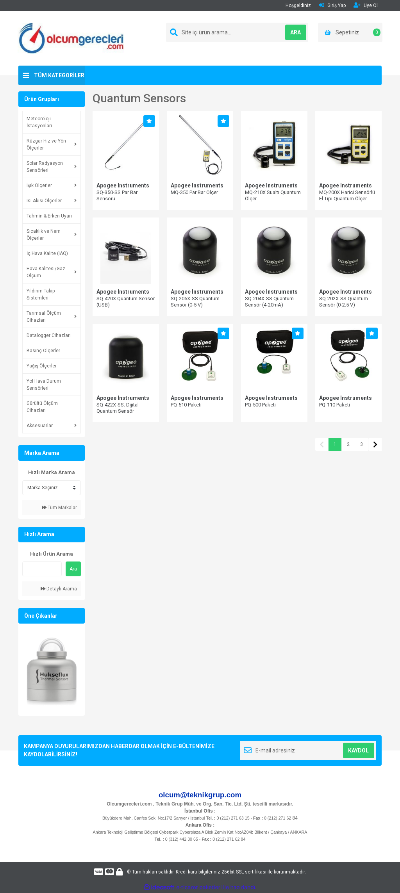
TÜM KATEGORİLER (59, 75)
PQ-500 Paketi (260, 405)
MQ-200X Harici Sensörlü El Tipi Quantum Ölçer (347, 195)
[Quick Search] (42, 568)
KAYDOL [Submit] (358, 750)
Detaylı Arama (59, 589)
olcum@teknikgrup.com (200, 795)
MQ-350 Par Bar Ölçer (194, 192)
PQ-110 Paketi (334, 405)
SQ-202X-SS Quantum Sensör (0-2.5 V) (343, 302)
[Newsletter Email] (308, 750)
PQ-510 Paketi (186, 405)
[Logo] (71, 38)
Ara (73, 569)
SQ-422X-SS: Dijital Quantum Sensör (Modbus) (117, 411)
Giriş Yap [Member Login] (332, 5)
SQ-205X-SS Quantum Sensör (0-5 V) (195, 302)
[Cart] (350, 32)
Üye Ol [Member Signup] (366, 5)
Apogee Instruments (122, 185)
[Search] (237, 32)
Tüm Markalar (59, 507)
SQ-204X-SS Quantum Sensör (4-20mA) (269, 302)
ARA (291, 32)
